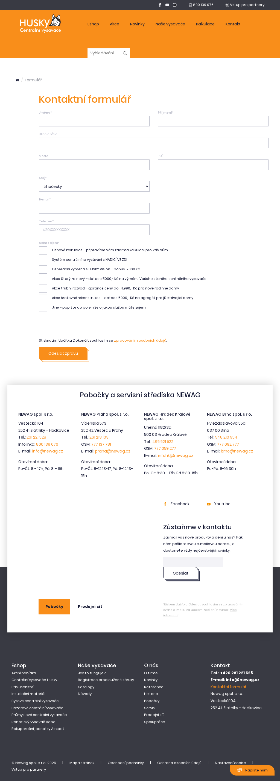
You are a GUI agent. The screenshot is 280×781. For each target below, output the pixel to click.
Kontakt (233, 24)
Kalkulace (205, 24)
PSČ (161, 156)
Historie (151, 693)
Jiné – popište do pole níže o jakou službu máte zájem (92, 308)
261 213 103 (99, 437)
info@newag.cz (47, 451)
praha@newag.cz (112, 451)
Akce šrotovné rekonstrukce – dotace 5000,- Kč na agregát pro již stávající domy (116, 298)
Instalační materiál (28, 693)
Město (43, 156)
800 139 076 (47, 444)
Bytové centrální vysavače (35, 700)
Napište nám (252, 770)
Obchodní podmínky (126, 762)
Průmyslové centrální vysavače (39, 714)
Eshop (93, 24)
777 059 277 (165, 448)
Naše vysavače (170, 24)
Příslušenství (22, 687)
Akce (114, 24)
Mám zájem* (49, 243)
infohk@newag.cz (175, 455)
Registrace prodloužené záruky (106, 679)
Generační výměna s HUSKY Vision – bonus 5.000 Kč (89, 269)
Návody (85, 693)
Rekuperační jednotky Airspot (37, 728)
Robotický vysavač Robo (33, 721)
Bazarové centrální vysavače (37, 708)
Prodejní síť (90, 606)
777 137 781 (101, 444)
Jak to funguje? (92, 673)
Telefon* (46, 221)
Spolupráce (154, 721)
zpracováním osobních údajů (140, 340)
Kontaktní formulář (228, 687)
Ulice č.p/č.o (48, 134)
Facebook (176, 504)
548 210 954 (226, 437)
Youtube (219, 504)
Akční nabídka (23, 673)
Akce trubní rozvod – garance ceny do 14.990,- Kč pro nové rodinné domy (109, 289)
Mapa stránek (81, 762)
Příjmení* (166, 112)
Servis (149, 708)
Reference (154, 687)
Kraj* (43, 178)
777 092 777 (228, 444)
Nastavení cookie (230, 762)
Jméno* (45, 112)
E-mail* (45, 199)
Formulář (33, 80)
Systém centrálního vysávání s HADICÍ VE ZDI (83, 260)
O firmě (151, 673)
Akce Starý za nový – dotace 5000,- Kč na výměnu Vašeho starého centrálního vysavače (122, 279)
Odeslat (180, 573)
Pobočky (54, 606)
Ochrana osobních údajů (179, 762)
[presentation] (80, 326)
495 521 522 (162, 441)
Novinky (137, 24)
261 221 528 (36, 437)
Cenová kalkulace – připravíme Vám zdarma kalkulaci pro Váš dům (103, 250)
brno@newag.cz (237, 451)
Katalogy (86, 687)
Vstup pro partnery (28, 769)
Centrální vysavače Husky (34, 679)
